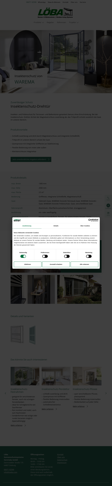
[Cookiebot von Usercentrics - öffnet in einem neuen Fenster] (89, 220)
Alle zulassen (84, 264)
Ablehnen (27, 264)
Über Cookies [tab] (85, 226)
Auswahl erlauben (56, 264)
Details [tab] (56, 226)
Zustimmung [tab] (26, 226)
